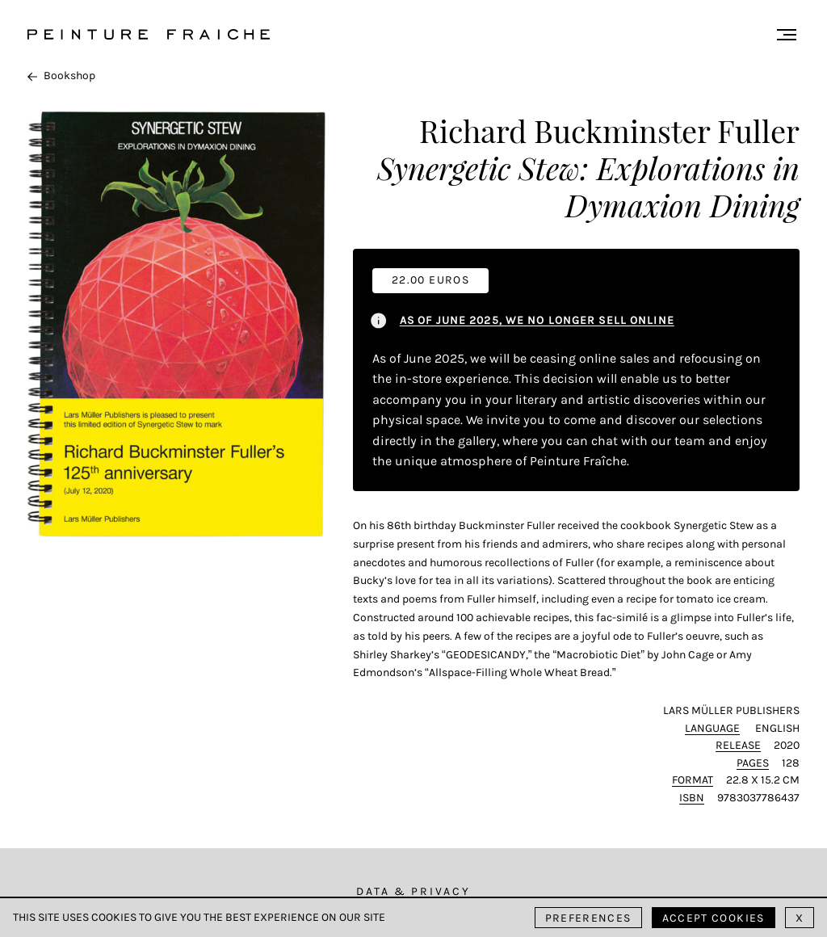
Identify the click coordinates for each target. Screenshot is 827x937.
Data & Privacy (413, 891)
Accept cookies (713, 918)
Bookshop (61, 75)
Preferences (588, 918)
